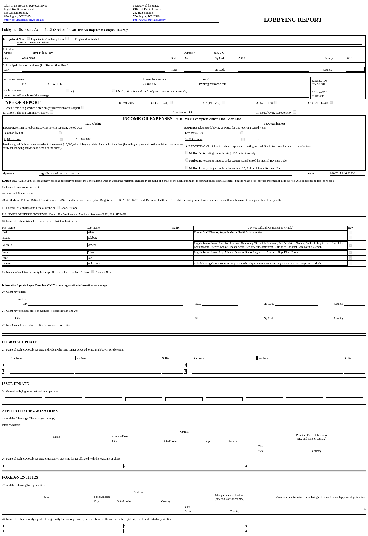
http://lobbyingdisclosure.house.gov (24, 19)
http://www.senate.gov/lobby (149, 19)
